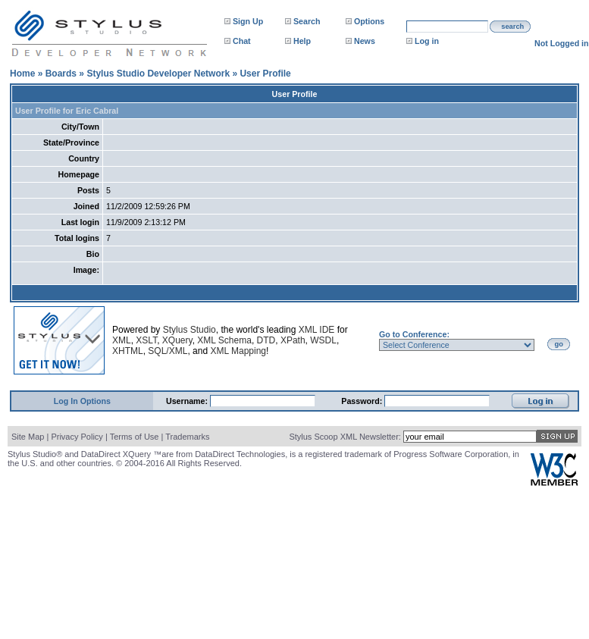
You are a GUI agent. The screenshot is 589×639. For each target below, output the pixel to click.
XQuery (177, 340)
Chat (242, 40)
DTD (266, 340)
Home (22, 73)
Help (302, 40)
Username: (188, 401)
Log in (427, 40)
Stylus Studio (189, 329)
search (512, 26)
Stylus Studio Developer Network (158, 73)
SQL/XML (167, 351)
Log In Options (82, 401)
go (559, 344)
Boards (61, 73)
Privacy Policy (76, 436)
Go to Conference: (414, 334)
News (364, 40)
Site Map (27, 436)
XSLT (146, 340)
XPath (292, 340)
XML (121, 340)
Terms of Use (134, 436)
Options (369, 21)
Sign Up (248, 21)
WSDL (323, 340)
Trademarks (187, 436)
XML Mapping (238, 351)
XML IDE (317, 329)
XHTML (127, 351)
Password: (362, 401)
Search (307, 21)
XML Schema (224, 340)
